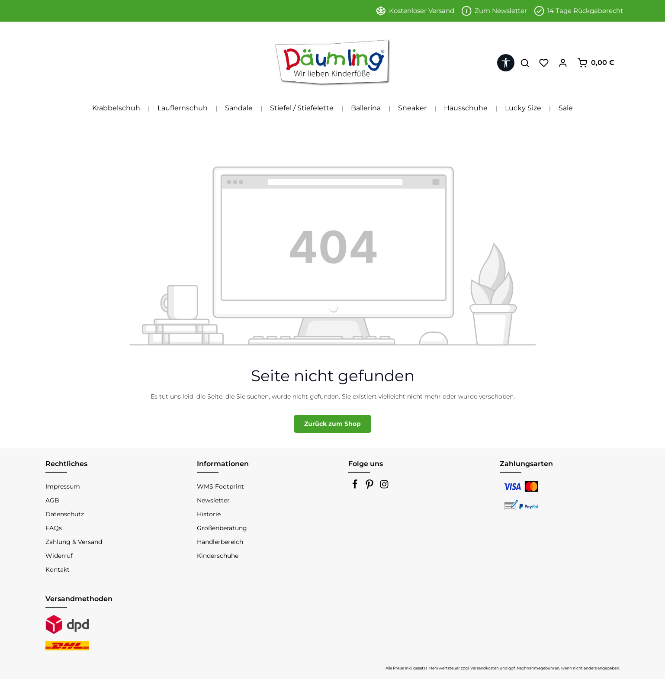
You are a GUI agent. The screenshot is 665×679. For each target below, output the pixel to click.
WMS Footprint (220, 486)
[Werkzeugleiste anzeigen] (505, 62)
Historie (209, 514)
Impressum (62, 486)
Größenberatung (222, 528)
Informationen (223, 464)
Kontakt (57, 569)
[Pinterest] (370, 487)
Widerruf (59, 556)
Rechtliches (66, 464)
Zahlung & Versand (73, 542)
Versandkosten (484, 668)
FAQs (53, 528)
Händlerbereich (220, 542)
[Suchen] (524, 62)
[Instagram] (384, 487)
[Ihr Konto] (563, 62)
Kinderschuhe (217, 556)
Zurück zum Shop (332, 424)
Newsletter (213, 500)
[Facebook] (355, 487)
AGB (52, 500)
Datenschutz (64, 514)
